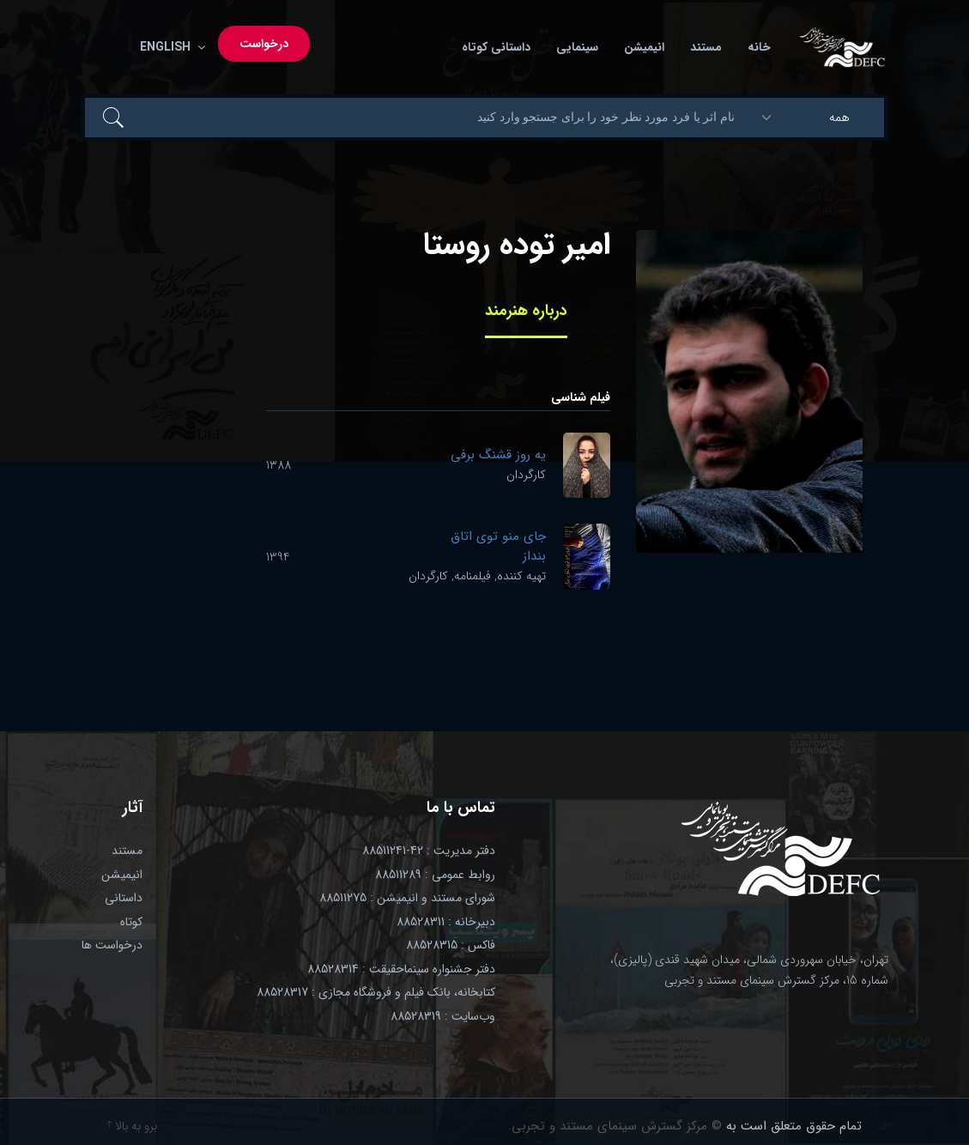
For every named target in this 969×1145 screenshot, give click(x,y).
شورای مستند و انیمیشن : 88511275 (407, 897)
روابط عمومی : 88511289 (435, 874)
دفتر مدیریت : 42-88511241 (428, 850)
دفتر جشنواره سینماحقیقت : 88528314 (401, 969)
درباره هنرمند (526, 311)
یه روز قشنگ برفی (498, 455)
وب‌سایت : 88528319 (443, 1016)
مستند (706, 47)
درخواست (263, 43)
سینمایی (577, 47)
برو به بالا (132, 1126)
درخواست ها (112, 945)
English (169, 47)
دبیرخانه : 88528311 (446, 921)
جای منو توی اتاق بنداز (498, 546)
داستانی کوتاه (496, 47)
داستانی (123, 897)
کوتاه (131, 921)
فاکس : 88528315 (450, 945)
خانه (759, 47)
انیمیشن (644, 47)
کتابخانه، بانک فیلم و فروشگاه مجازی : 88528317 (376, 992)
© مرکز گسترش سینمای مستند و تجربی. (615, 1126)
